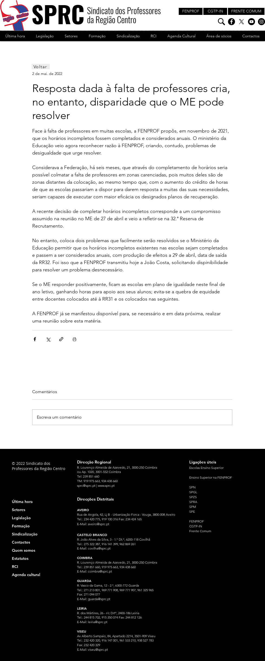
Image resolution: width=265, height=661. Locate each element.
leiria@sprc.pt (97, 622)
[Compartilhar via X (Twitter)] (48, 339)
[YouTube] (251, 21)
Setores (18, 509)
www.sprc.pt (106, 486)
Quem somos (23, 550)
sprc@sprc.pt (86, 486)
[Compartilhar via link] (61, 339)
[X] (241, 21)
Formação (21, 526)
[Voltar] (41, 66)
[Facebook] (231, 21)
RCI (15, 566)
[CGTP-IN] (215, 11)
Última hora (22, 501)
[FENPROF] (190, 11)
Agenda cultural (26, 574)
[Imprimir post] (74, 339)
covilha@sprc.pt (99, 548)
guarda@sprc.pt (99, 599)
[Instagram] (261, 21)
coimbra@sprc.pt (100, 571)
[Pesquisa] (221, 21)
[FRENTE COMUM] (246, 11)
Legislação (21, 517)
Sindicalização (25, 534)
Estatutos (20, 558)
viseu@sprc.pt (98, 649)
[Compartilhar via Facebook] (34, 339)
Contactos (21, 542)
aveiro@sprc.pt (98, 524)
